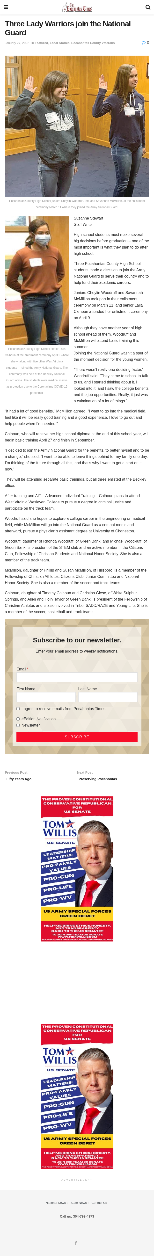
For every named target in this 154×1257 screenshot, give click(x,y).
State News (79, 1204)
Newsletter (31, 725)
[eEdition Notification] (18, 718)
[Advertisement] (77, 984)
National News (55, 1204)
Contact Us (99, 1204)
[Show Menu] (6, 7)
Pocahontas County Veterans (93, 43)
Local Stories (60, 43)
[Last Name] (108, 697)
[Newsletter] (18, 725)
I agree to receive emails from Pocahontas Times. (64, 709)
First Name (25, 689)
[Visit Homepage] (77, 7)
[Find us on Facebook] (76, 1244)
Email (21, 669)
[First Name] (46, 697)
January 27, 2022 (17, 43)
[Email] (77, 677)
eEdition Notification (39, 719)
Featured (41, 43)
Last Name (87, 689)
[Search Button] (148, 7)
